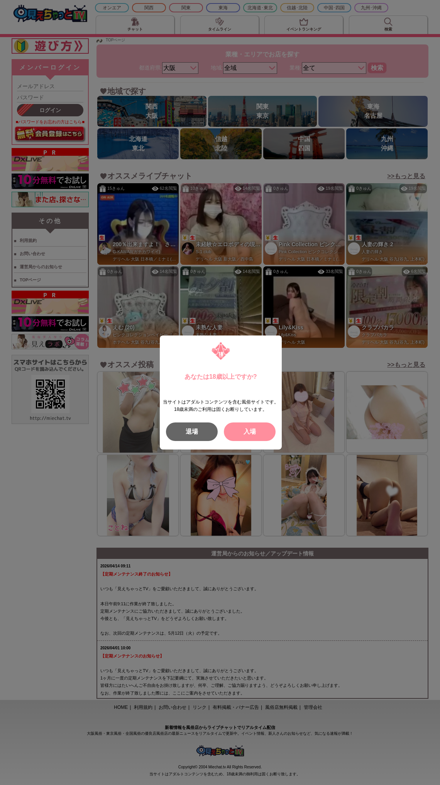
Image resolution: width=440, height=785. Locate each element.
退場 (192, 431)
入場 (250, 431)
